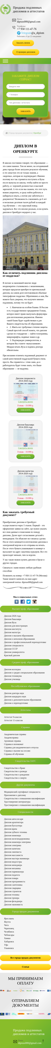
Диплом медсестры (13, 862)
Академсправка (11, 737)
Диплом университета (14, 652)
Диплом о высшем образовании (18, 635)
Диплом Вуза (10, 622)
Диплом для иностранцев (15, 626)
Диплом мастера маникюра (16, 858)
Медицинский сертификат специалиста (22, 792)
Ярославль (9, 918)
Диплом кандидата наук (15, 696)
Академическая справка (15, 734)
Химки (7, 938)
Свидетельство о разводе (15, 771)
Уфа (6, 945)
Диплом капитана (12, 848)
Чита (6, 925)
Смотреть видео (25, 402)
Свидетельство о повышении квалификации (24, 798)
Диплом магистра (12, 632)
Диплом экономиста (13, 904)
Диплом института (12, 629)
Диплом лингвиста (12, 852)
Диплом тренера (11, 898)
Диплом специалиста (14, 645)
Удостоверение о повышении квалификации (24, 805)
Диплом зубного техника (15, 832)
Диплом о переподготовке (16, 703)
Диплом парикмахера (14, 872)
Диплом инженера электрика (17, 842)
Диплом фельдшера (13, 901)
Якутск (7, 922)
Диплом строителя (12, 891)
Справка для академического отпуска (21, 747)
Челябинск (9, 932)
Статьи (25, 967)
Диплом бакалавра (12, 619)
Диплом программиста (14, 881)
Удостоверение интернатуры (17, 802)
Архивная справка (12, 741)
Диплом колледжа (12, 669)
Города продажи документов (20, 133)
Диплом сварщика (12, 888)
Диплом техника (11, 895)
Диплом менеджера (13, 865)
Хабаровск (9, 941)
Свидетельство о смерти (15, 778)
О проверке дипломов (25, 52)
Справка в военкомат (13, 744)
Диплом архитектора (13, 822)
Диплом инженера (12, 835)
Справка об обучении (14, 754)
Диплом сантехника (13, 885)
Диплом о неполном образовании (19, 639)
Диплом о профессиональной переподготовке (25, 642)
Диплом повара (11, 878)
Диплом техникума (13, 676)
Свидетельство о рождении (16, 774)
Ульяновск (9, 948)
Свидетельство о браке (14, 768)
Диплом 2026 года (12, 616)
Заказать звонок (23, 43)
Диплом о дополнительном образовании (22, 700)
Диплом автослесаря (13, 819)
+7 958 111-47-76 (26, 28)
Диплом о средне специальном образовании (24, 672)
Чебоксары (9, 935)
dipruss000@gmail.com (28, 21)
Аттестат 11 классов (13, 720)
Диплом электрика (12, 845)
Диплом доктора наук (14, 693)
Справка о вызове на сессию (17, 751)
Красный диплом (12, 655)
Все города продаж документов (25, 958)
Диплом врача (10, 829)
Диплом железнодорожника (17, 839)
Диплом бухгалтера (13, 825)
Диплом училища (12, 679)
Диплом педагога (12, 875)
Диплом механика (12, 868)
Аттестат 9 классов (13, 717)
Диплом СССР (11, 649)
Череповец (9, 928)
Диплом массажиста (13, 855)
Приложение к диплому (15, 795)
